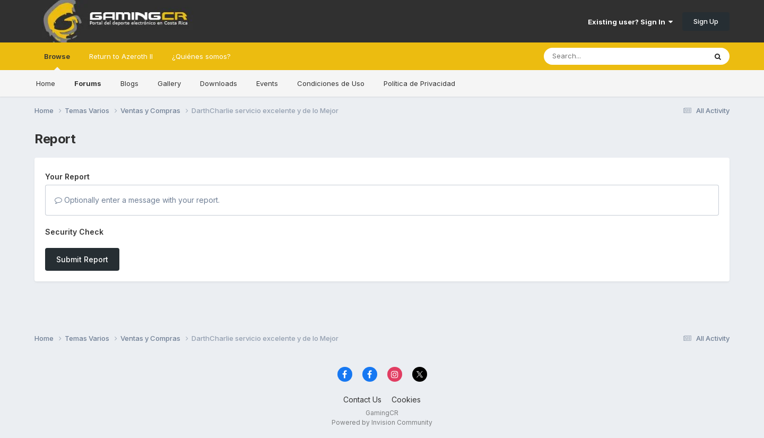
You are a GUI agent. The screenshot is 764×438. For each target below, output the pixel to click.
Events (267, 83)
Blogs (129, 83)
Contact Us (362, 399)
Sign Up (705, 21)
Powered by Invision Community (382, 422)
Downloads (218, 83)
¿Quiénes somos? (201, 56)
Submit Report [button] (82, 259)
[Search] (596, 56)
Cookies (406, 399)
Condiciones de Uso (330, 83)
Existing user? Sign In (630, 22)
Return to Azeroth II (121, 56)
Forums (87, 83)
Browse (57, 61)
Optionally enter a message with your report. (137, 199)
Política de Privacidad (419, 83)
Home (45, 83)
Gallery (169, 83)
